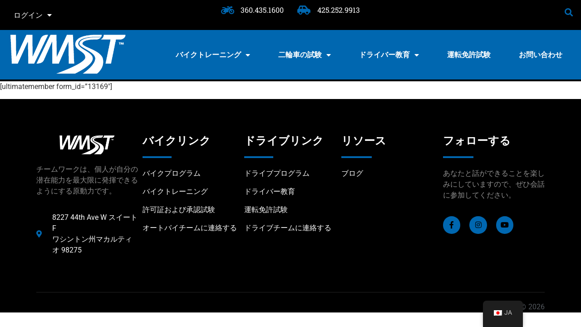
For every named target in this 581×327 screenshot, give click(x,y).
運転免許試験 (469, 54)
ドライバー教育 (389, 55)
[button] (568, 12)
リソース (363, 140)
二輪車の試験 (304, 55)
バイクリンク (177, 140)
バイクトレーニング (213, 55)
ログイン (33, 15)
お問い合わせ (540, 54)
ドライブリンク (284, 140)
